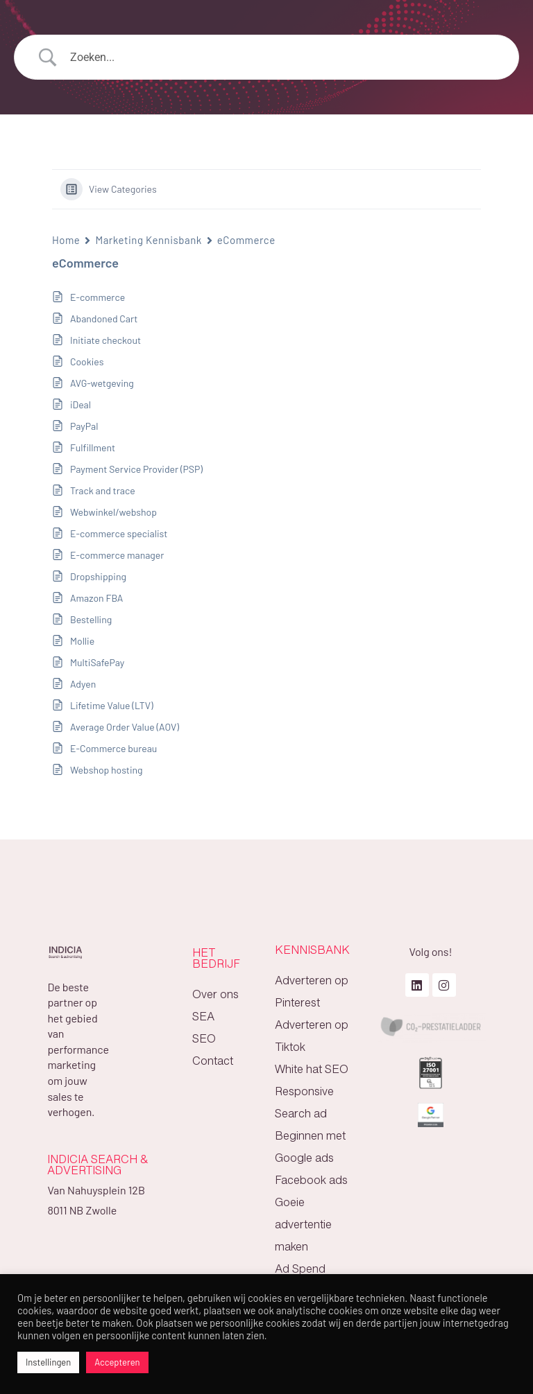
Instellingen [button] (48, 1362)
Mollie (82, 641)
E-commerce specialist (118, 533)
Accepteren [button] (116, 1362)
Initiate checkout (105, 340)
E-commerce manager (117, 555)
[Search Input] (284, 58)
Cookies (86, 361)
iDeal (80, 404)
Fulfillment (92, 447)
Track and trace (102, 490)
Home (66, 240)
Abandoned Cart (103, 318)
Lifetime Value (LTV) (111, 705)
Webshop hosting (106, 770)
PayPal (84, 426)
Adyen (83, 684)
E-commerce (97, 297)
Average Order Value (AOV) (124, 727)
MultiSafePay (97, 662)
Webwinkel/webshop (113, 512)
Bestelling (91, 619)
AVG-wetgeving (102, 383)
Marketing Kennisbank (148, 240)
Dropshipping (98, 576)
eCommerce (246, 240)
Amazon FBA (96, 598)
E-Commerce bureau (113, 748)
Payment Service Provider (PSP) (136, 469)
